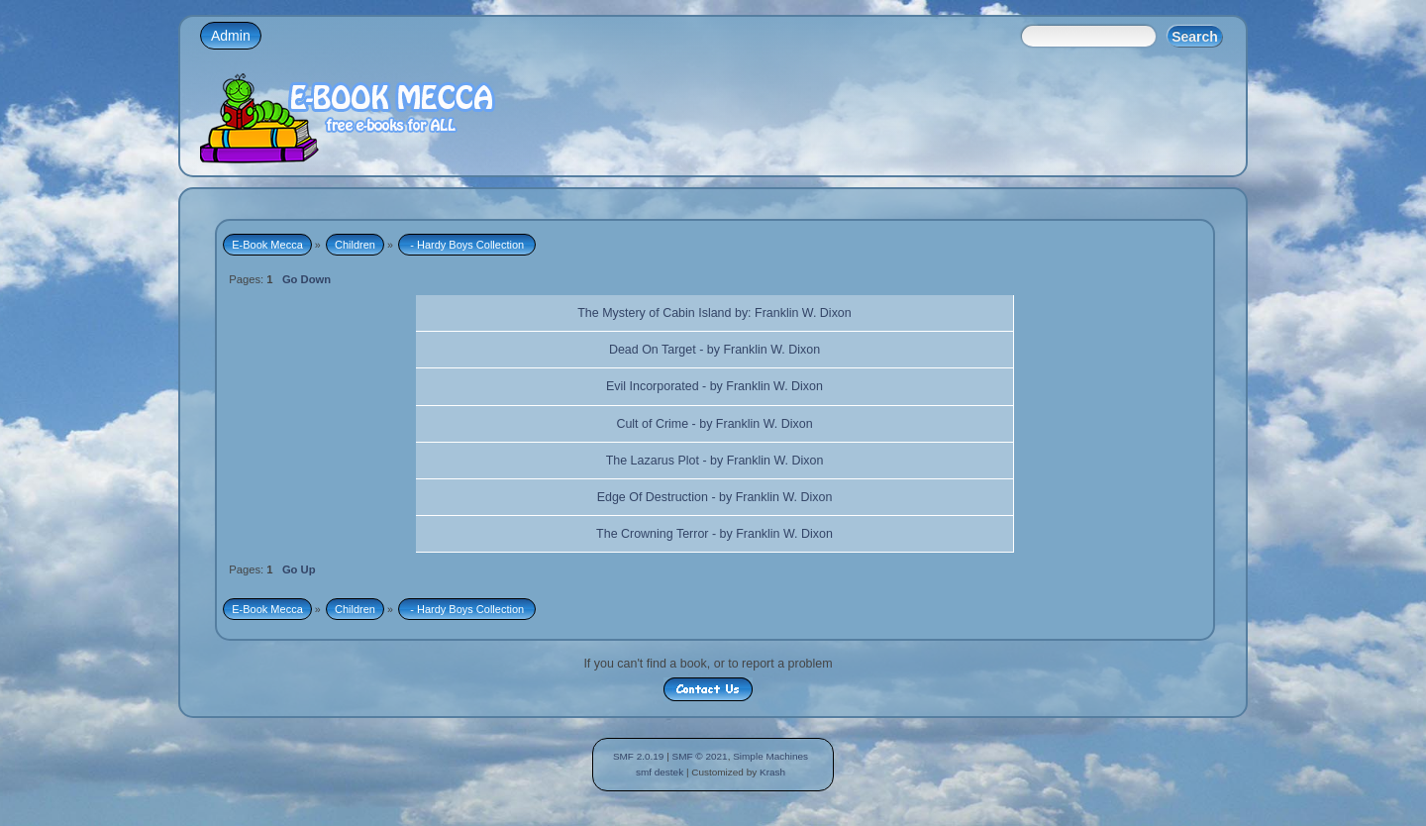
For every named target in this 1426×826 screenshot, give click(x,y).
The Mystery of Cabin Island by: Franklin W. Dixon (714, 313)
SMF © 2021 (700, 756)
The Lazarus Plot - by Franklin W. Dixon (715, 460)
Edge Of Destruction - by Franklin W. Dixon (715, 497)
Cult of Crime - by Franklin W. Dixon (714, 424)
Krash (772, 772)
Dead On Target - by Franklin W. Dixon (714, 350)
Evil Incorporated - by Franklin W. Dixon (714, 386)
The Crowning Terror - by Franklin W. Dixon (714, 534)
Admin (231, 36)
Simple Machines (770, 756)
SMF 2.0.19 (638, 756)
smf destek (659, 772)
